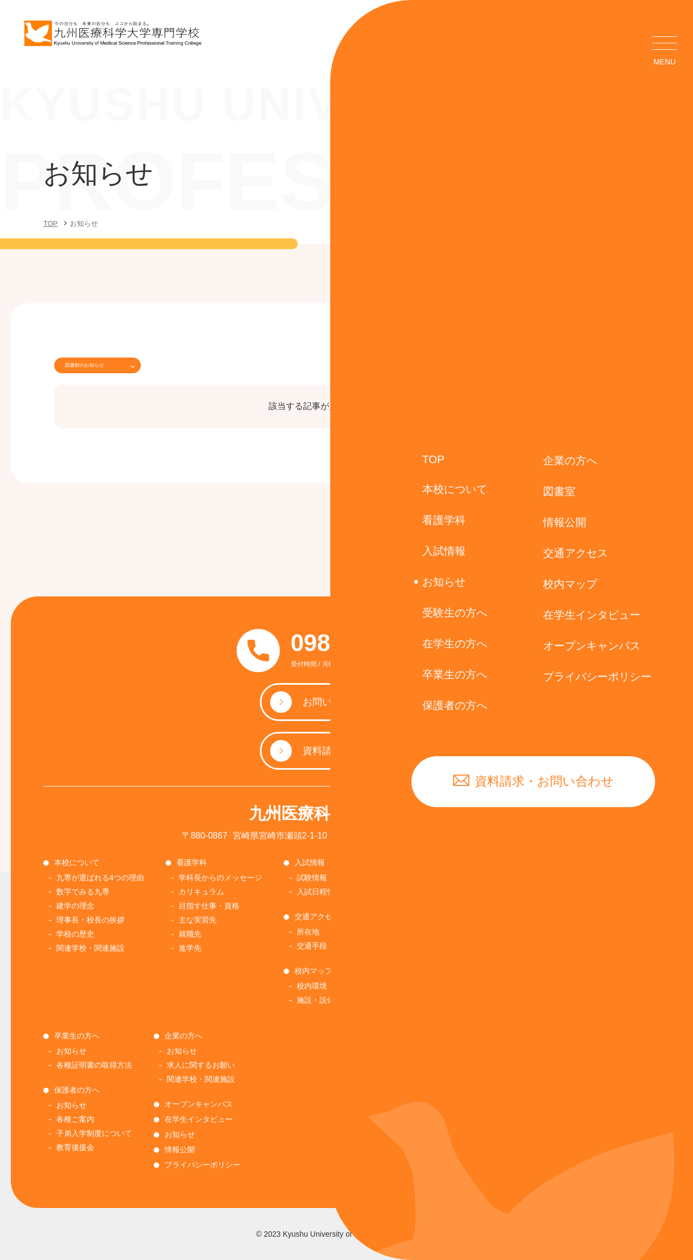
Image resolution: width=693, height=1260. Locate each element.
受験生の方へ (405, 916)
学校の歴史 (75, 934)
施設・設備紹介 (323, 1000)
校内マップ (313, 970)
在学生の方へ (523, 862)
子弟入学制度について (94, 1133)
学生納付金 (521, 891)
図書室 (393, 862)
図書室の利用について (422, 891)
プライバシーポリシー (202, 1164)
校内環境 (312, 986)
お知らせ (399, 877)
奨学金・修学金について (426, 974)
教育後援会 (75, 1147)
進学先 (190, 948)
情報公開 (180, 1149)
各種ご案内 (75, 1119)
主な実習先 (198, 919)
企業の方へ (183, 1035)
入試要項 (399, 945)
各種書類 (517, 919)
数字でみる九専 (82, 891)
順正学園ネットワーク (422, 960)
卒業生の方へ (77, 1035)
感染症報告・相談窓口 (547, 934)
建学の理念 (75, 905)
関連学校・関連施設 (90, 948)
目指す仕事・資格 (209, 905)
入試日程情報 (319, 891)
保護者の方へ (77, 1090)
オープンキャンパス (199, 1104)
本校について (77, 862)
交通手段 (312, 945)
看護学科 (191, 862)
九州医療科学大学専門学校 (346, 813)
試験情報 (312, 877)
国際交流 (399, 988)
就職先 (190, 934)
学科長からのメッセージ (220, 877)
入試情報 (310, 862)
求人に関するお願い (201, 1065)
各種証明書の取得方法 (540, 905)
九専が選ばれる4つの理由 (100, 877)
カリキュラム (201, 891)
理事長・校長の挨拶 (90, 919)
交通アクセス (317, 916)
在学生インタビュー (199, 1119)
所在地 (308, 931)
